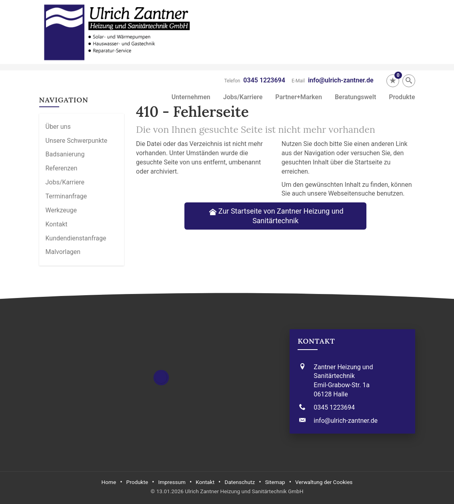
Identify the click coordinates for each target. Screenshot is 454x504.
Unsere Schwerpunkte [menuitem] (77, 140)
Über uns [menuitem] (58, 126)
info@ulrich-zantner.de (341, 80)
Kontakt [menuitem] (57, 224)
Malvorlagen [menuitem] (63, 252)
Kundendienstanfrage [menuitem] (76, 238)
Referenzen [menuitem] (62, 168)
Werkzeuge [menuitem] (61, 210)
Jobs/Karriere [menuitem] (65, 182)
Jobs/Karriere (243, 97)
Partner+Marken (298, 97)
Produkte (402, 97)
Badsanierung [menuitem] (65, 154)
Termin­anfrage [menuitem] (66, 196)
